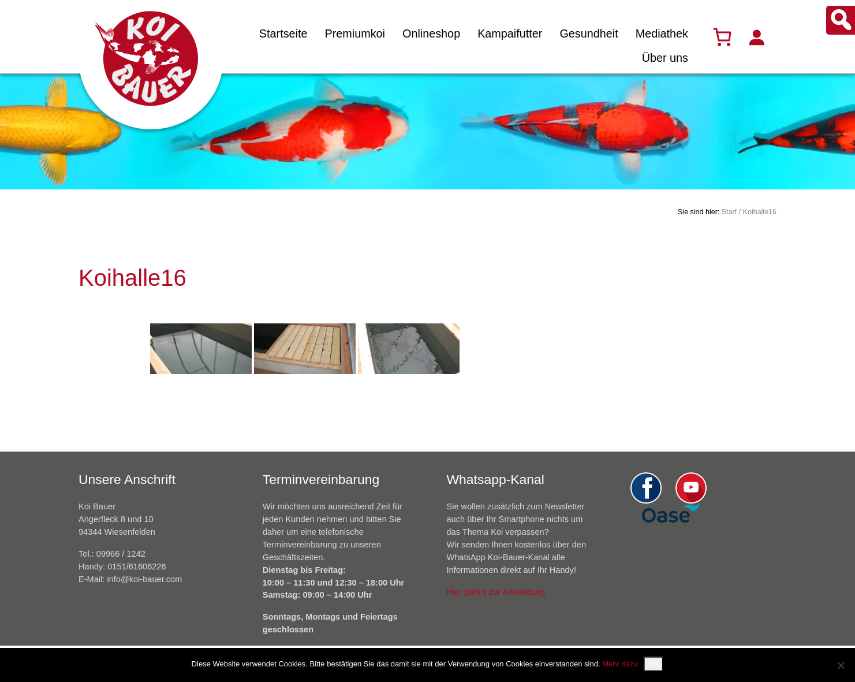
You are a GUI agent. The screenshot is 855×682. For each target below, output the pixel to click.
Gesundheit (588, 33)
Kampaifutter (509, 33)
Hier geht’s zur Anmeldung (496, 592)
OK (653, 663)
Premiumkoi (354, 33)
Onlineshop (431, 33)
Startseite (283, 33)
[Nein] (840, 665)
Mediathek (662, 33)
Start (729, 212)
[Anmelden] (756, 37)
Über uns (665, 57)
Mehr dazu (619, 663)
